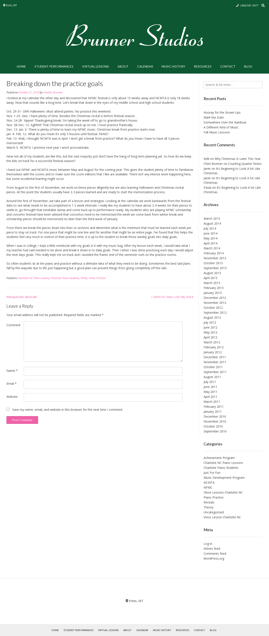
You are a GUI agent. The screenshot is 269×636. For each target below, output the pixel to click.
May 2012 (210, 332)
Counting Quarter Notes (245, 164)
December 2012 (215, 298)
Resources (203, 66)
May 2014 (210, 238)
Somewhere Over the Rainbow (225, 122)
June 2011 (210, 387)
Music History (173, 66)
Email (11, 383)
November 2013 (215, 258)
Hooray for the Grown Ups (222, 112)
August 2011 (212, 377)
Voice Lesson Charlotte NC (222, 517)
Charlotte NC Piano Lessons (33, 278)
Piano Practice (97, 278)
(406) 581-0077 (249, 5)
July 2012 (210, 322)
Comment (13, 325)
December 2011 (215, 357)
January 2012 (213, 352)
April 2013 (210, 278)
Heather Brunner (53, 92)
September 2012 (215, 312)
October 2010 (213, 426)
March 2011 (212, 402)
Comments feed (215, 553)
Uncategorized (214, 512)
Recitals (209, 502)
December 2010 (215, 416)
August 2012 (212, 317)
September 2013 (215, 268)
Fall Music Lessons (217, 132)
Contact (227, 66)
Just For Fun (212, 473)
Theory (208, 507)
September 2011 (215, 372)
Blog (248, 66)
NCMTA (209, 482)
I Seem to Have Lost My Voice (172, 297)
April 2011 (210, 397)
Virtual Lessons (95, 66)
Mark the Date (214, 117)
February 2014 (214, 253)
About (122, 66)
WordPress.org (214, 558)
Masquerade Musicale (21, 297)
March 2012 (212, 342)
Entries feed (212, 548)
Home (21, 66)
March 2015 (212, 218)
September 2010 (215, 431)
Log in (208, 544)
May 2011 (210, 392)
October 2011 (213, 367)
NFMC (84, 278)
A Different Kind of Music (221, 127)
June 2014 (210, 233)
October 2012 (213, 308)
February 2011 (214, 406)
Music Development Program (224, 477)
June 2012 (210, 327)
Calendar (145, 66)
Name (12, 371)
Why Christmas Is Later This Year (238, 159)
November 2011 (215, 362)
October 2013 (213, 263)
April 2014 (210, 243)
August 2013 (212, 273)
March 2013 (212, 283)
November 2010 (215, 421)
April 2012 (210, 337)
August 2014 (212, 223)
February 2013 (214, 288)
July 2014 (210, 228)
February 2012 (214, 347)
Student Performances (53, 66)
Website (12, 397)
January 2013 (213, 293)
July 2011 (210, 382)
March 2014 (212, 248)
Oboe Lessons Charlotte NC (223, 492)
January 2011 (213, 411)
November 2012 (215, 303)
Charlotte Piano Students (65, 278)
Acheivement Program (219, 458)
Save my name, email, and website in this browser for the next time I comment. (67, 410)
